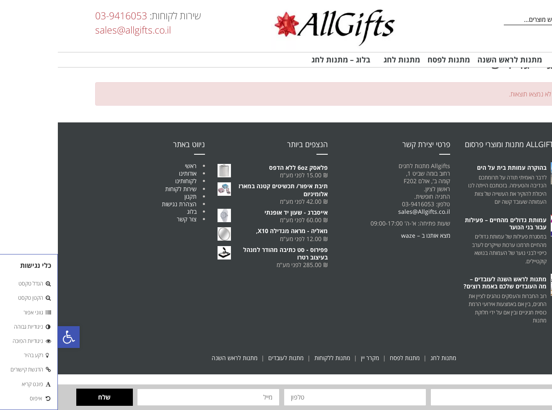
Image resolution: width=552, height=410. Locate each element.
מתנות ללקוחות (274, 358)
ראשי (133, 166)
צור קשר (129, 219)
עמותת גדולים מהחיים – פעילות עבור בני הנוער (448, 223)
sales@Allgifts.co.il (366, 211)
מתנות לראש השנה (177, 358)
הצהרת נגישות (121, 204)
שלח (46, 397)
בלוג (134, 211)
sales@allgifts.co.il (75, 29)
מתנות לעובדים (228, 358)
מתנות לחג (385, 358)
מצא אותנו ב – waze (367, 235)
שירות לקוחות (123, 189)
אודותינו (130, 173)
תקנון (133, 196)
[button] (11, 337)
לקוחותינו (128, 181)
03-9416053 (63, 15)
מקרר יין (312, 358)
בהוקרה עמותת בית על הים (454, 167)
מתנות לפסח (347, 358)
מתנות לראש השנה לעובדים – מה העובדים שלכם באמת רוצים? (447, 282)
